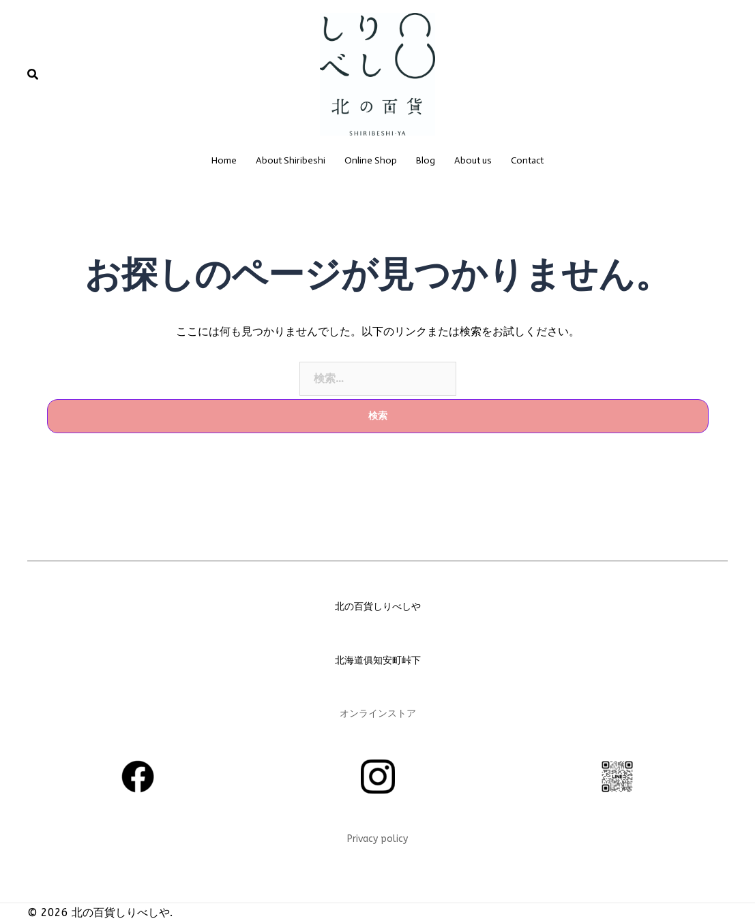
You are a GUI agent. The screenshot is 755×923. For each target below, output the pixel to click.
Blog (425, 160)
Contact (527, 160)
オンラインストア (378, 713)
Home (224, 160)
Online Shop (370, 160)
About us (473, 160)
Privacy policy (377, 839)
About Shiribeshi (290, 160)
